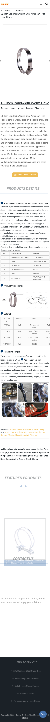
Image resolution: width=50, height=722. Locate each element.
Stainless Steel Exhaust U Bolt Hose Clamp (26, 429)
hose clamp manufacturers (27, 678)
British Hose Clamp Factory (27, 686)
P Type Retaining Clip (23, 456)
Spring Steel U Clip (20, 459)
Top (43, 714)
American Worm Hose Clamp (27, 701)
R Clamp (34, 459)
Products (19, 11)
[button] (41, 4)
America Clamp (27, 693)
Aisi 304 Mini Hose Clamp (19, 452)
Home (7, 11)
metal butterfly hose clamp (24, 449)
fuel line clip (6, 449)
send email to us (25, 174)
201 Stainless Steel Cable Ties (27, 671)
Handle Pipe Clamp (40, 452)
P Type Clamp (7, 456)
